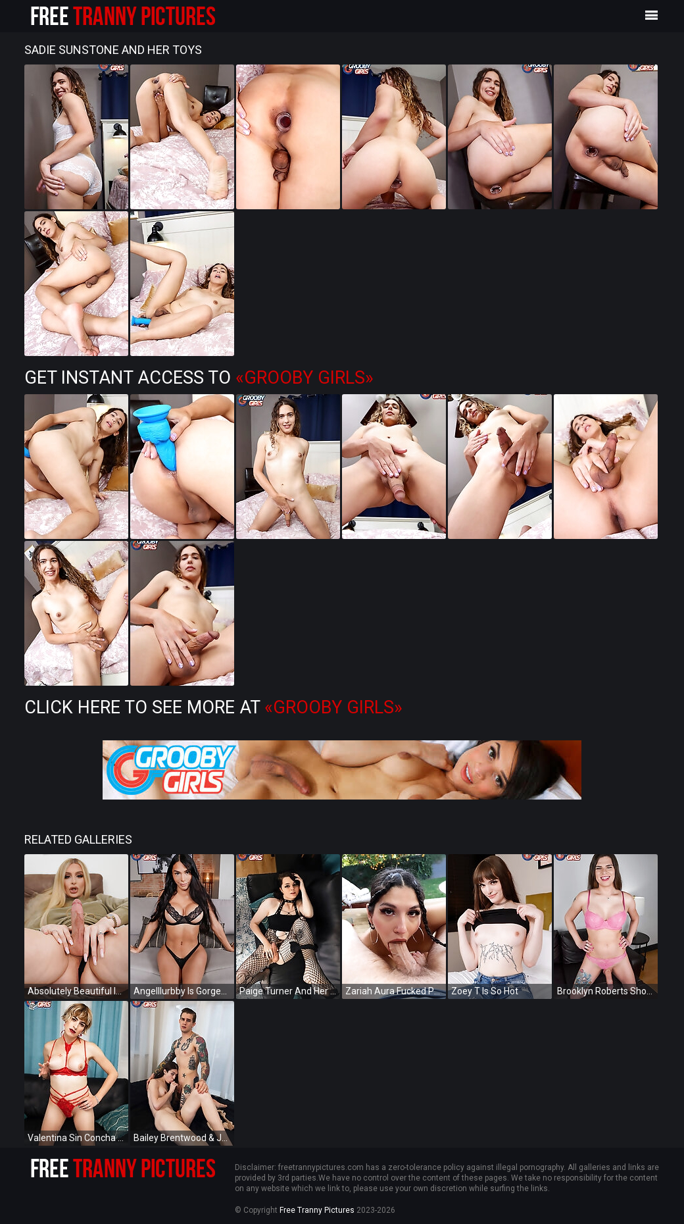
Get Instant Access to (199, 377)
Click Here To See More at (213, 707)
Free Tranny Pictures (317, 1210)
